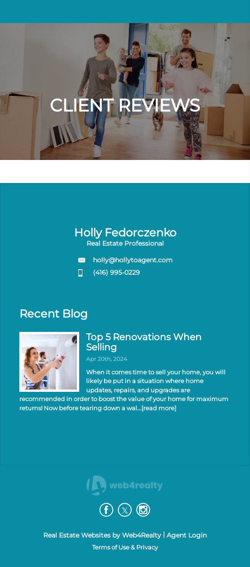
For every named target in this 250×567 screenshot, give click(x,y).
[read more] (158, 408)
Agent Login (187, 535)
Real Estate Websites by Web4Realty (102, 535)
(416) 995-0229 (116, 272)
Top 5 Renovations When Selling (144, 342)
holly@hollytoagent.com (133, 260)
